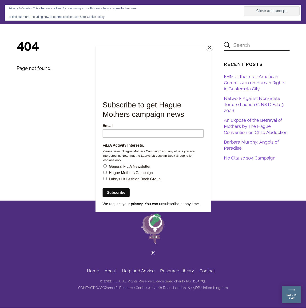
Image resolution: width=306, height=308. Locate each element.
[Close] (209, 47)
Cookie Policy (96, 17)
